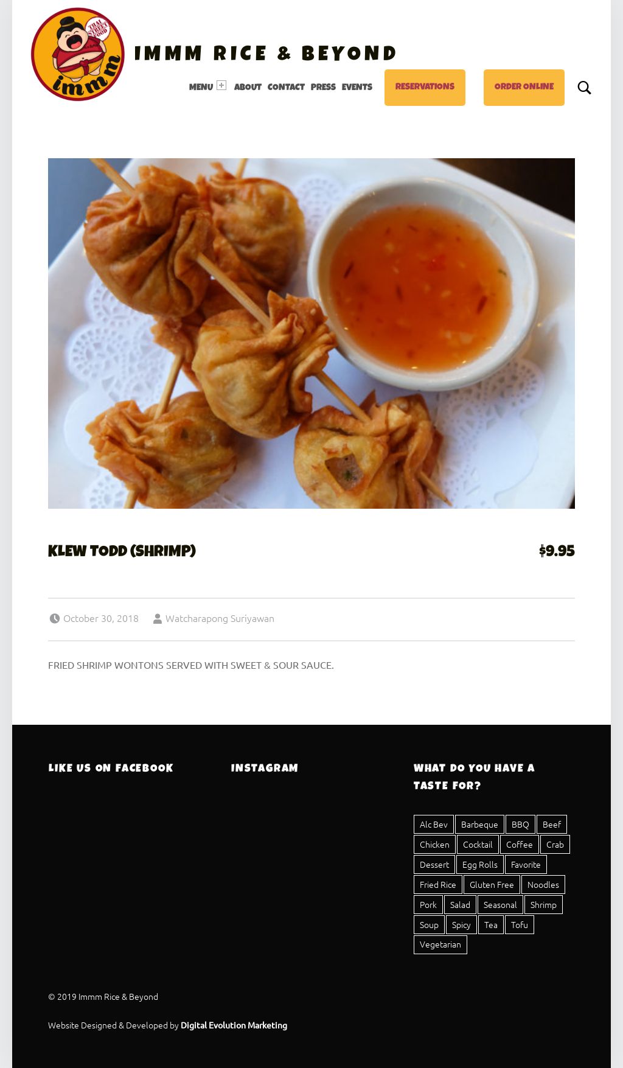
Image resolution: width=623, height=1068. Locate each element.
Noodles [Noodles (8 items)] (543, 884)
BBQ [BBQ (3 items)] (520, 824)
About (248, 88)
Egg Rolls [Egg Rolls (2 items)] (480, 864)
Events (357, 88)
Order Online (524, 87)
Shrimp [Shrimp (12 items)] (544, 904)
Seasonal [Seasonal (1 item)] (500, 904)
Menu (207, 86)
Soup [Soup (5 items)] (429, 924)
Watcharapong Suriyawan (219, 617)
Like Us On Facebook (111, 769)
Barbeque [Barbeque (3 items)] (479, 824)
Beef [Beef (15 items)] (552, 824)
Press (323, 88)
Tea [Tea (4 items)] (491, 924)
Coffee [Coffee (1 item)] (519, 844)
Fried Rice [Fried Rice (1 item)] (438, 884)
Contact (286, 88)
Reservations (424, 87)
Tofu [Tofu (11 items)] (519, 924)
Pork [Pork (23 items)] (428, 904)
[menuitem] (208, 88)
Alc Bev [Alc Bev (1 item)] (434, 824)
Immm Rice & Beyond (266, 56)
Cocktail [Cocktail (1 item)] (478, 844)
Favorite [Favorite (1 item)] (526, 864)
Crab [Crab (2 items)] (555, 844)
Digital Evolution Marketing (234, 1024)
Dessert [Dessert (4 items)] (434, 864)
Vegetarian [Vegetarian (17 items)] (440, 944)
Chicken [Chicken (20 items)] (435, 844)
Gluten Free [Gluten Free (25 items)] (492, 884)
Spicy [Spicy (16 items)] (461, 924)
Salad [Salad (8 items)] (460, 904)
